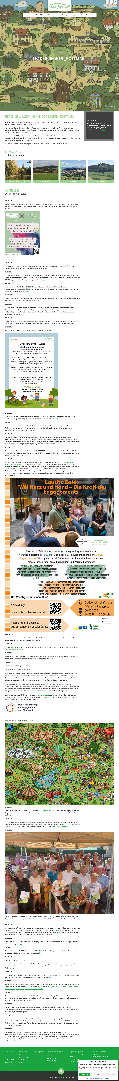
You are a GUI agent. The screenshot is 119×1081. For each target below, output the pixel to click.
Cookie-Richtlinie (90, 1078)
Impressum (107, 1078)
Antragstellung (8, 1062)
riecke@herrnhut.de (55, 1062)
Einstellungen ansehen (109, 1074)
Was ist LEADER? (37, 15)
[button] (116, 1061)
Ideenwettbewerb (9, 1065)
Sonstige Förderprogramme (70, 15)
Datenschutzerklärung (99, 1078)
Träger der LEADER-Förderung (23, 1058)
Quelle (31, 720)
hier (103, 130)
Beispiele (21, 1062)
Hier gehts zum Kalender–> (14, 649)
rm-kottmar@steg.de (42, 695)
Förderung (57, 15)
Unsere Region (48, 15)
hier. (28, 291)
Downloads (84, 15)
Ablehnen (96, 1074)
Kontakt (50, 1077)
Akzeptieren (84, 1074)
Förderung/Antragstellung (60, 826)
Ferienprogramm (45, 811)
